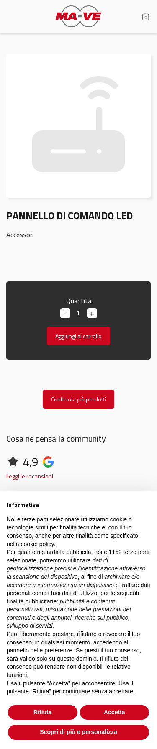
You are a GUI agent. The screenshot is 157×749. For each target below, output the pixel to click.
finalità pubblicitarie (32, 601)
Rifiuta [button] (42, 712)
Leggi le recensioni (29, 476)
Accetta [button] (114, 712)
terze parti (136, 552)
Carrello (146, 17)
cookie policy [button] (37, 544)
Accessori (19, 235)
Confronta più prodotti (78, 399)
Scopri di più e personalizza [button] (78, 732)
